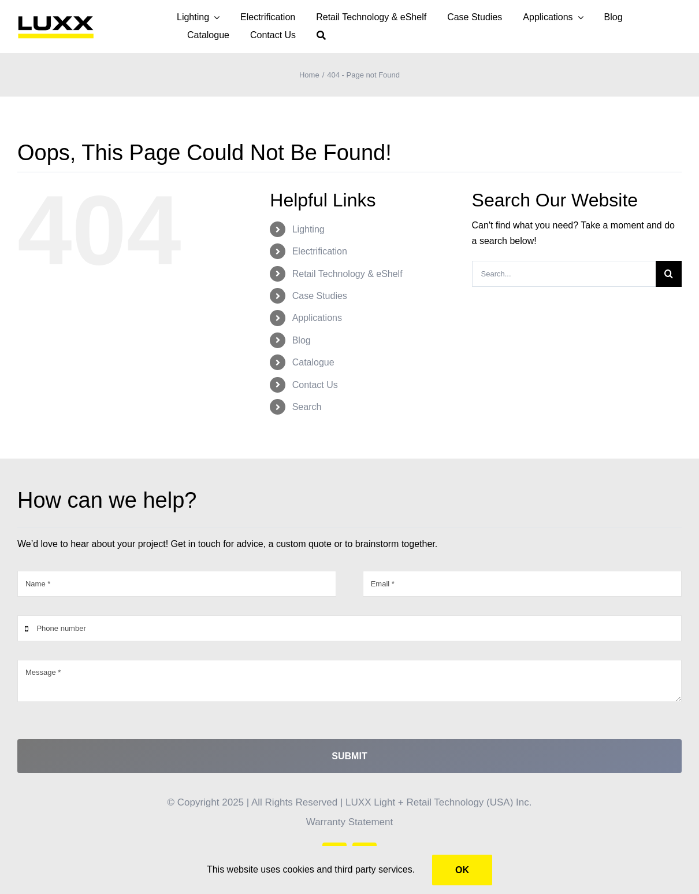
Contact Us (315, 385)
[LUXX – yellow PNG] (55, 18)
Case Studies (319, 296)
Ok (462, 870)
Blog (301, 340)
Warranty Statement (349, 822)
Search (307, 407)
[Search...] (564, 274)
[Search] (321, 36)
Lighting (308, 229)
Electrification (319, 251)
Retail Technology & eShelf (347, 274)
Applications (317, 318)
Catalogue (313, 362)
